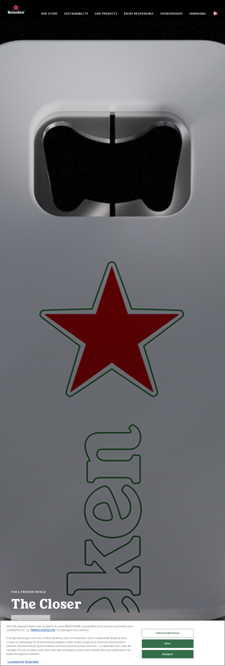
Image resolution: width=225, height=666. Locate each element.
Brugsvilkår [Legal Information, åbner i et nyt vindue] (32, 662)
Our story (49, 13)
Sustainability (76, 13)
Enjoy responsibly (139, 13)
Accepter (167, 654)
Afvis (168, 643)
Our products (106, 13)
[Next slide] (213, 333)
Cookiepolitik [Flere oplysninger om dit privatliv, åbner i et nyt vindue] (16, 662)
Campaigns (197, 13)
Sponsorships (171, 13)
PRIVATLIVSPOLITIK (43, 630)
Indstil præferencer (167, 633)
